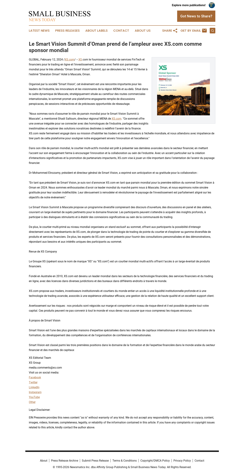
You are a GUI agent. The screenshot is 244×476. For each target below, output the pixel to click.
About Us (143, 31)
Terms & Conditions (124, 460)
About (43, 460)
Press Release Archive (64, 460)
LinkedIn (34, 387)
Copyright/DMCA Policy (155, 460)
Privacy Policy (182, 460)
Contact (121, 31)
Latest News (39, 31)
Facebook (35, 377)
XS (80, 59)
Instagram (35, 392)
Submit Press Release (95, 460)
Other (32, 402)
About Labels (96, 31)
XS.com (69, 59)
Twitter (33, 382)
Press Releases (67, 31)
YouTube (34, 397)
